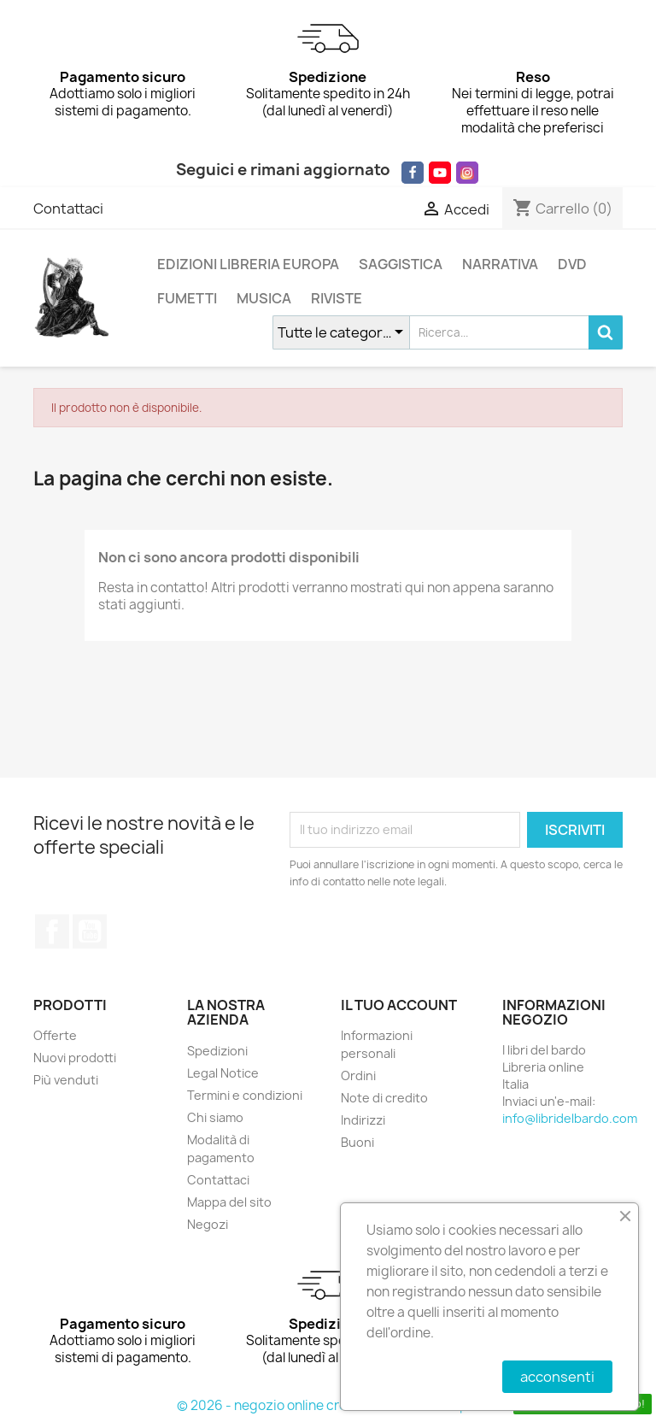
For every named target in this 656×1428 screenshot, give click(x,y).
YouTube (90, 931)
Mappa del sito (229, 1202)
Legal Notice (223, 1073)
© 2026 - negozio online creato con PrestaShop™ (328, 1405)
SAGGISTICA (400, 264)
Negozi (207, 1224)
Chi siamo (215, 1117)
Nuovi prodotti (74, 1057)
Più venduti (65, 1080)
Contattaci (68, 208)
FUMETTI (187, 298)
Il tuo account (399, 1005)
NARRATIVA (500, 264)
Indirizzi (363, 1120)
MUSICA (264, 298)
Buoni (357, 1142)
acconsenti (557, 1376)
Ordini (358, 1075)
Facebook (52, 931)
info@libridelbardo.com (569, 1118)
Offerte (55, 1035)
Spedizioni (217, 1051)
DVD (572, 264)
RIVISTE (336, 298)
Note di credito (384, 1098)
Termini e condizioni (244, 1095)
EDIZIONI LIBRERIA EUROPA (248, 264)
